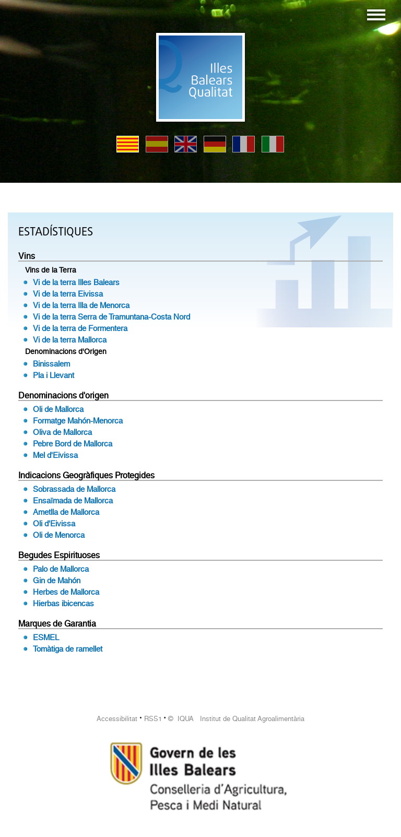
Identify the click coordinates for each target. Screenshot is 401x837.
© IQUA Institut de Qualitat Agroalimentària (236, 719)
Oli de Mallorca (58, 409)
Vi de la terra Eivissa (68, 294)
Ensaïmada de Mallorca (73, 500)
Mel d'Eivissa (55, 455)
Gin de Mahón (56, 580)
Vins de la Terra (50, 270)
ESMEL (46, 637)
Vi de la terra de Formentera (80, 328)
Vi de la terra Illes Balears (76, 282)
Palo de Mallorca (61, 569)
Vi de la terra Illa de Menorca (81, 305)
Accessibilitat (117, 719)
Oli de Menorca (59, 535)
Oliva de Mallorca (62, 432)
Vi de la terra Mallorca (70, 340)
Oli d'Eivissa (54, 523)
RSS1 (153, 719)
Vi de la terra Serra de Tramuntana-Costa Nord (111, 317)
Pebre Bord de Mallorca (72, 444)
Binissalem (51, 364)
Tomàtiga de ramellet (67, 649)
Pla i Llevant (53, 375)
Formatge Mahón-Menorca (78, 421)
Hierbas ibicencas (63, 603)
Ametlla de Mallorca (66, 512)
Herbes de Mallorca (66, 592)
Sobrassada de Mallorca (74, 489)
